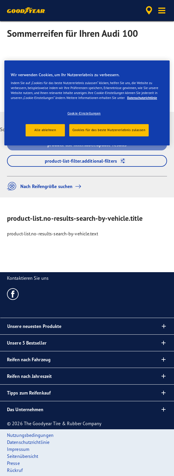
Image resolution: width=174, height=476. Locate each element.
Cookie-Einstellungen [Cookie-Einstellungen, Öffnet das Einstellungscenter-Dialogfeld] (84, 113)
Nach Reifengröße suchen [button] (45, 186)
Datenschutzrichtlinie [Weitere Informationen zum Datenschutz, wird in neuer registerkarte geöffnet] (142, 98)
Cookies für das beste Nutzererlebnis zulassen (108, 130)
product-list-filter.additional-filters (87, 160)
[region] (87, 103)
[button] (162, 10)
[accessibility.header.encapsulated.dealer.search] (149, 10)
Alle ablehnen (45, 130)
